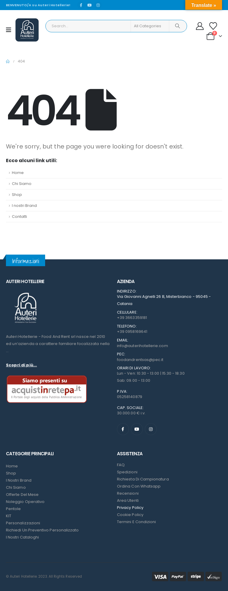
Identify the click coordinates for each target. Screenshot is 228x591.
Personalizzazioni (23, 523)
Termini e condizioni (136, 522)
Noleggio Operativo (25, 501)
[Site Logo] (27, 30)
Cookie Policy (130, 514)
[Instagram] (98, 5)
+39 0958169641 (132, 331)
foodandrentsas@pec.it (140, 359)
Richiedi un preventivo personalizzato (42, 530)
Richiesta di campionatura (143, 479)
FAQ (121, 465)
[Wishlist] (213, 26)
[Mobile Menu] (10, 30)
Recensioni (128, 493)
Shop (17, 194)
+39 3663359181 (132, 317)
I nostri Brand (24, 205)
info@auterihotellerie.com (142, 346)
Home (18, 172)
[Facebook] (81, 5)
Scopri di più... (21, 365)
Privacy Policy (130, 507)
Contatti (19, 216)
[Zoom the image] (25, 293)
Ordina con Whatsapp (139, 486)
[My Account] (200, 26)
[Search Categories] (150, 26)
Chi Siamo (21, 183)
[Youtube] (90, 5)
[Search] (177, 26)
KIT (8, 516)
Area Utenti (128, 500)
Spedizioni (127, 472)
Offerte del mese (22, 494)
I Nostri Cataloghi (22, 537)
